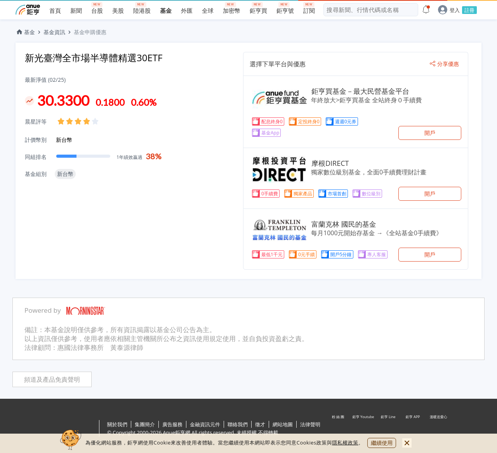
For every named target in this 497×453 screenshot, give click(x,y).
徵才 (260, 424)
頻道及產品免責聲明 (52, 379)
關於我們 (117, 424)
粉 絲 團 (338, 428)
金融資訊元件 (205, 424)
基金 (25, 32)
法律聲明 (310, 424)
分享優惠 (444, 64)
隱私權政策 (345, 442)
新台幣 (64, 139)
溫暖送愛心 (438, 428)
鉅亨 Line (388, 428)
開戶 (429, 132)
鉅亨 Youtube (363, 428)
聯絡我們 (238, 424)
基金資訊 (54, 32)
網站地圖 (283, 424)
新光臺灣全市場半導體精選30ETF (93, 57)
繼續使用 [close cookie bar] (382, 442)
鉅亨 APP (413, 428)
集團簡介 (145, 424)
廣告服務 (172, 424)
